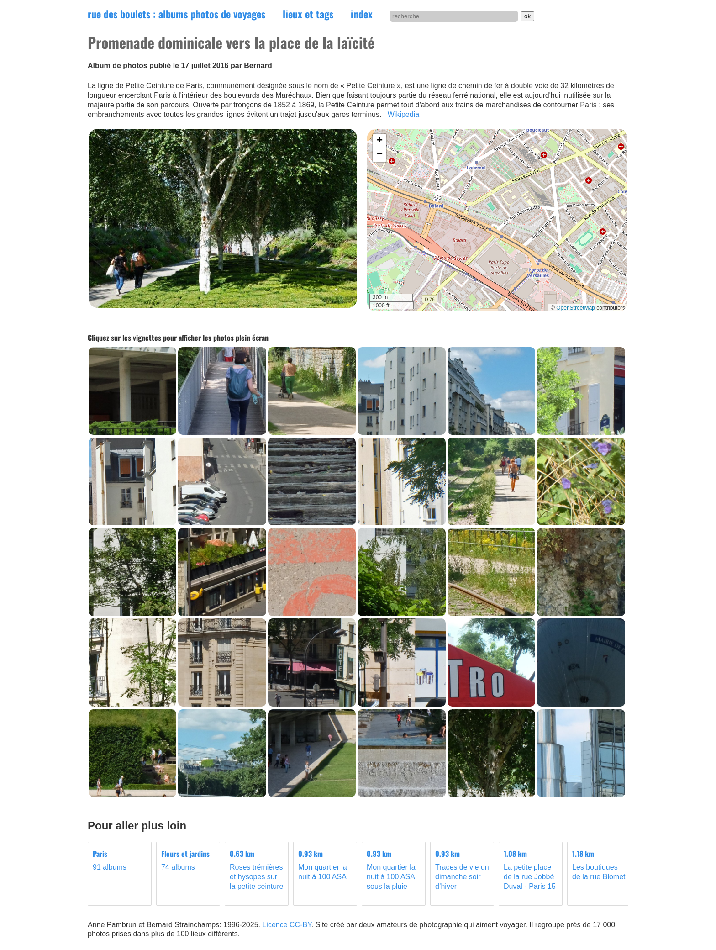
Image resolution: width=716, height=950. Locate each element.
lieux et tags (308, 13)
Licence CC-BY (286, 925)
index (362, 13)
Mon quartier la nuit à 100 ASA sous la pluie (394, 869)
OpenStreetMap (575, 308)
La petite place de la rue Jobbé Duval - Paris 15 (531, 869)
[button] (379, 141)
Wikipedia (403, 114)
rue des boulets (176, 13)
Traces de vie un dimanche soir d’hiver (462, 869)
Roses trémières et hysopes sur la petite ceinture (257, 869)
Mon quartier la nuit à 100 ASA (325, 865)
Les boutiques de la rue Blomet (599, 865)
